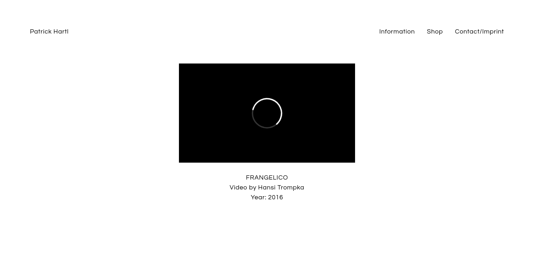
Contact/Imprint (479, 31)
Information (397, 31)
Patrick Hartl (49, 31)
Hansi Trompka (281, 187)
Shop (435, 31)
